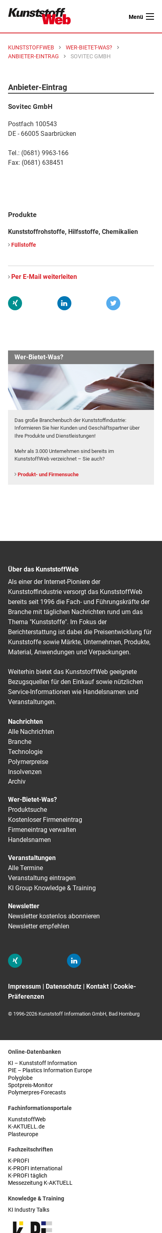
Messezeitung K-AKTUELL (40, 1183)
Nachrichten (25, 721)
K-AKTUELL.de (26, 1126)
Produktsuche (27, 809)
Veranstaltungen (32, 858)
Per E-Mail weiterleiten (44, 277)
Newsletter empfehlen (38, 926)
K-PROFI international (35, 1168)
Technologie (25, 752)
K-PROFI (18, 1160)
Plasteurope (23, 1134)
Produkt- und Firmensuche (48, 474)
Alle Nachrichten (31, 731)
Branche (19, 742)
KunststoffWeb (27, 1119)
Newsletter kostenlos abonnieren (54, 916)
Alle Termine (25, 868)
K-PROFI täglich (27, 1175)
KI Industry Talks (28, 1209)
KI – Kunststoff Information (42, 1063)
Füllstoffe (23, 245)
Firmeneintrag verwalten (42, 830)
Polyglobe (20, 1078)
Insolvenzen (25, 772)
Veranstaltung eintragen (42, 878)
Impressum (24, 986)
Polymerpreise (28, 762)
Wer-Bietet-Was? (32, 799)
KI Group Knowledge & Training (52, 888)
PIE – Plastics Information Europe (50, 1070)
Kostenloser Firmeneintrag (45, 819)
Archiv (17, 781)
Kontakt (97, 986)
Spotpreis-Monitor (30, 1085)
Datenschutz (63, 986)
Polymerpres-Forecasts (37, 1092)
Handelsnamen (29, 840)
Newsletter (23, 906)
